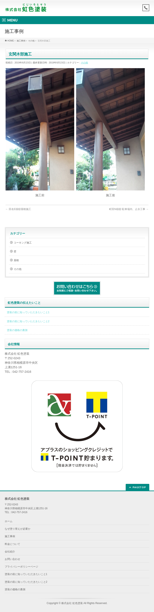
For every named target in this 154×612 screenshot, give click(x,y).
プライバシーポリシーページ (21, 566)
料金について (12, 544)
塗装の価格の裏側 (17, 330)
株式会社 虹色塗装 (72, 603)
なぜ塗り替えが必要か (17, 528)
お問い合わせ (12, 559)
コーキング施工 (23, 242)
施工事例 (10, 536)
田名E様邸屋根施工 (18, 209)
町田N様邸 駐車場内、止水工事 (128, 209)
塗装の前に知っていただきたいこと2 (28, 321)
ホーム (8, 521)
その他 (84, 62)
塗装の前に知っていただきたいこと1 (28, 312)
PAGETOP (139, 487)
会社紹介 (10, 551)
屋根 (16, 260)
